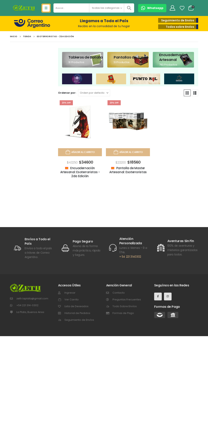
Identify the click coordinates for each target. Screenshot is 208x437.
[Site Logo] (24, 8)
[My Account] (172, 8)
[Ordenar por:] (94, 92)
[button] (152, 8)
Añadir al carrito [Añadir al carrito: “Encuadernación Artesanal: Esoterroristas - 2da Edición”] (80, 152)
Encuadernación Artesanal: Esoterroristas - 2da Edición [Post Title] (80, 172)
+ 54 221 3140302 (130, 257)
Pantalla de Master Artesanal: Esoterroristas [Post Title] (128, 170)
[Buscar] (129, 8)
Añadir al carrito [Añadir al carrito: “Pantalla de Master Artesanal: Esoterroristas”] (128, 152)
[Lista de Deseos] (182, 8)
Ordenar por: (67, 93)
